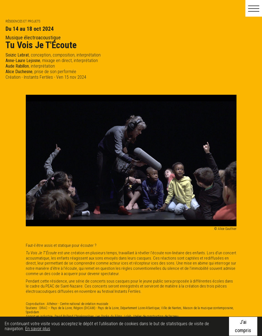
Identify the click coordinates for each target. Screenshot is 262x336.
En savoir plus (37, 328)
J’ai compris (243, 326)
